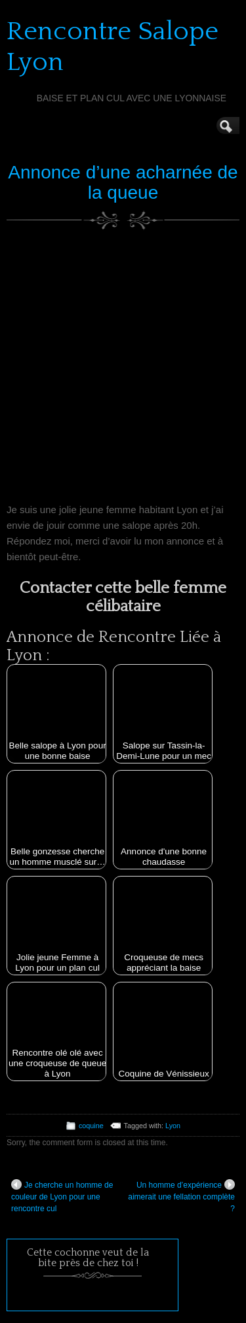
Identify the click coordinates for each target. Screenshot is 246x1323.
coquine (91, 1126)
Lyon (172, 1126)
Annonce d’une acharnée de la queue (122, 182)
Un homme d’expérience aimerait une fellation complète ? (181, 1196)
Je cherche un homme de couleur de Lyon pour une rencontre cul (62, 1196)
